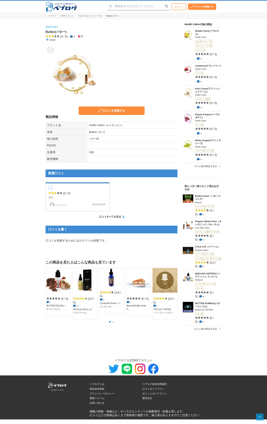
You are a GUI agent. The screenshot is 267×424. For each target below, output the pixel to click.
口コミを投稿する (202, 6)
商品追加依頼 (97, 388)
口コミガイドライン (153, 388)
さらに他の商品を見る (205, 166)
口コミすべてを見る (110, 216)
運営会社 (147, 398)
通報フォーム (97, 398)
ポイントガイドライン (154, 393)
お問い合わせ (97, 402)
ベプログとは (97, 384)
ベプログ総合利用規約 (154, 384)
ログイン (178, 6)
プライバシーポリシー (102, 393)
